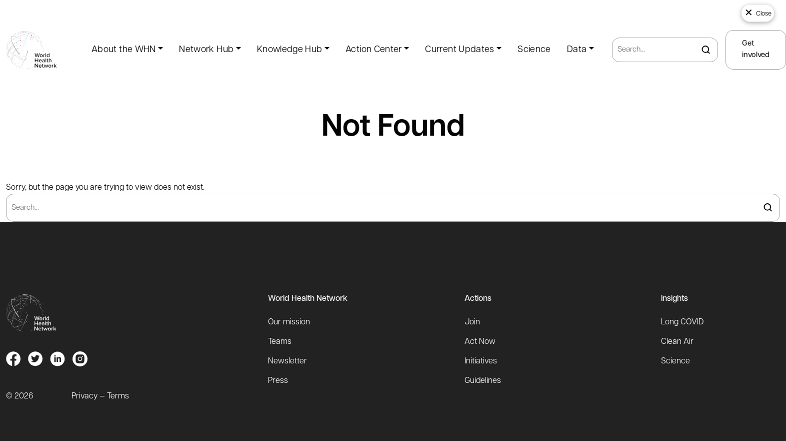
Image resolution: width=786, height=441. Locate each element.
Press (278, 381)
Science (534, 50)
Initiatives (480, 361)
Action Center (374, 50)
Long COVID (682, 322)
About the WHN (124, 50)
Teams (280, 342)
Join (472, 322)
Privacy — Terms (100, 396)
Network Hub (206, 50)
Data (576, 50)
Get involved (756, 49)
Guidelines (482, 381)
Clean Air (677, 342)
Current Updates (459, 50)
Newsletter (287, 361)
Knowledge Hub (289, 50)
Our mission (289, 322)
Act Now (480, 342)
